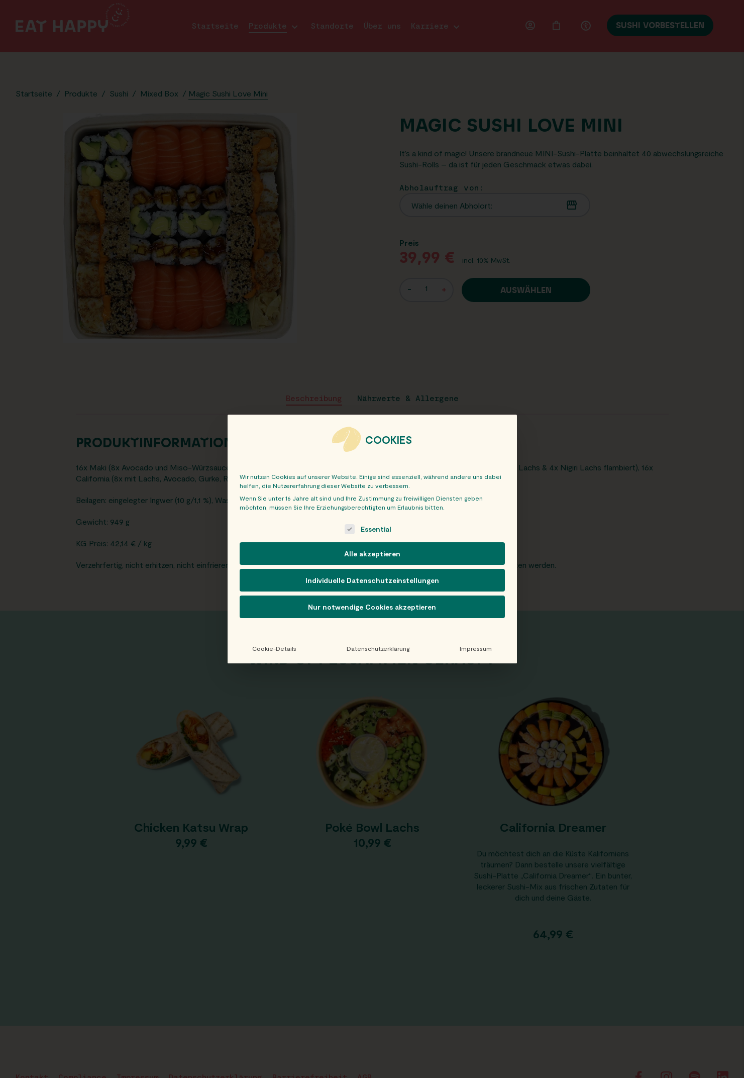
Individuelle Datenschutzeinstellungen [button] (372, 580)
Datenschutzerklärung (378, 648)
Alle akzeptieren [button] (372, 553)
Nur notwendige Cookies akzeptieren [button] (372, 607)
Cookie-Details (274, 648)
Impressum (476, 648)
